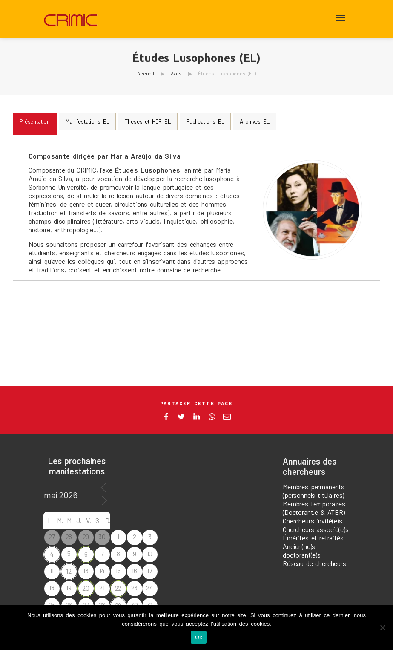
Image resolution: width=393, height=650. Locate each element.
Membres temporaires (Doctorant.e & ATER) (314, 508)
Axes (176, 73)
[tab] (35, 124)
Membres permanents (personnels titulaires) (313, 490)
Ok (198, 637)
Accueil (145, 73)
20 (85, 588)
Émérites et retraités (313, 538)
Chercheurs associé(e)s (315, 529)
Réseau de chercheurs (314, 563)
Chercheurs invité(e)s (312, 521)
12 (69, 571)
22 (118, 588)
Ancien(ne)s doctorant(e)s (302, 550)
